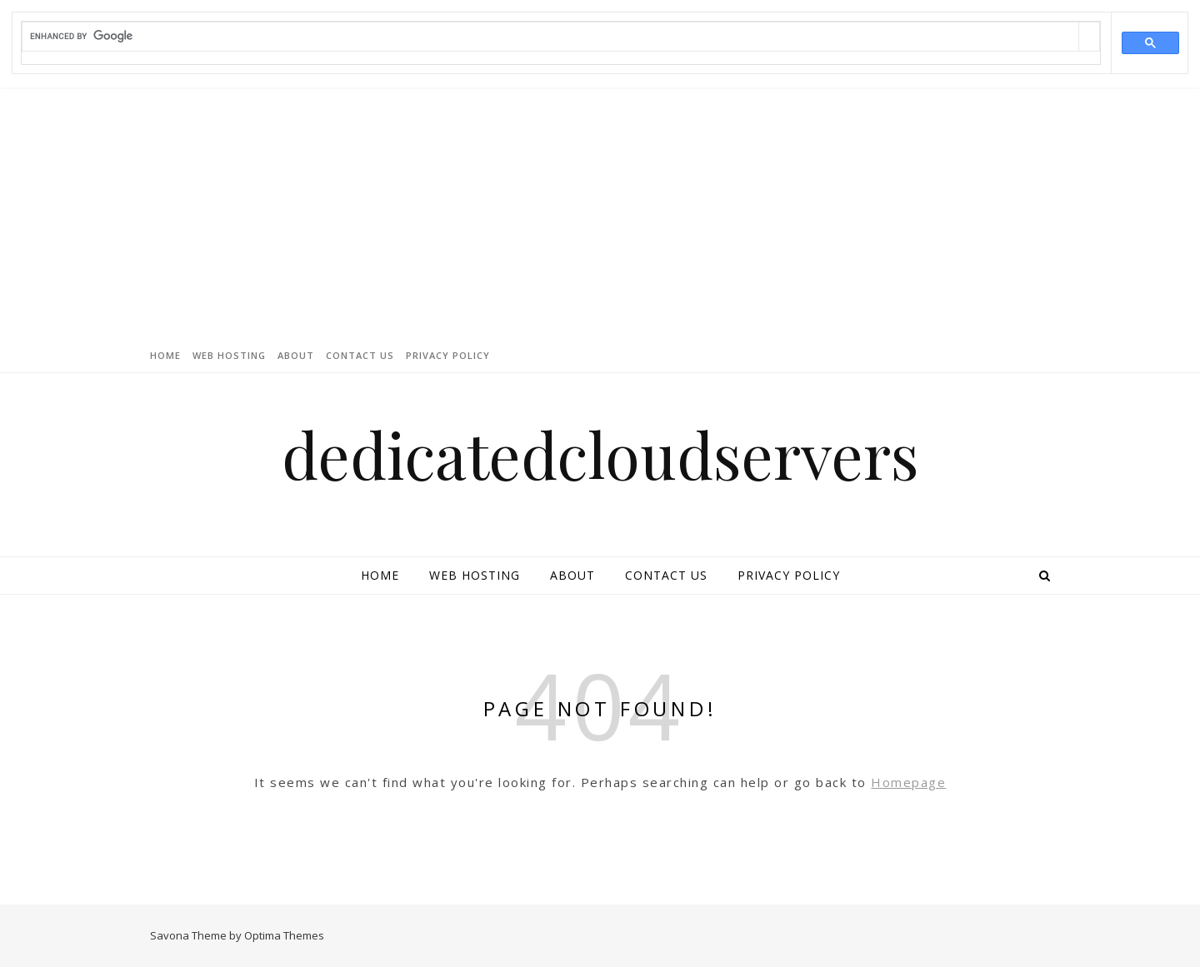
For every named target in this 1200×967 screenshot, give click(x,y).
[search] (550, 36)
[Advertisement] (600, 214)
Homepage (908, 782)
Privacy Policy (448, 355)
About (296, 355)
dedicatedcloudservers (600, 454)
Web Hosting (229, 355)
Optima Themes (284, 935)
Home (165, 355)
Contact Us (360, 355)
